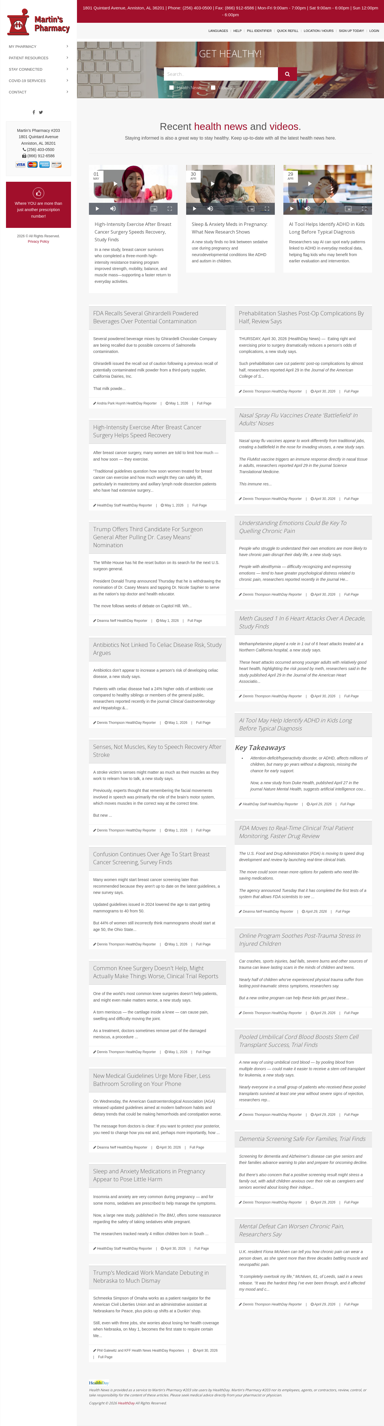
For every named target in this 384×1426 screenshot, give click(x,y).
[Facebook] (33, 112)
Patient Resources (28, 58)
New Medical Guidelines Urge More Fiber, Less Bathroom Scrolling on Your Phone (151, 1080)
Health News (185, 87)
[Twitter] (41, 112)
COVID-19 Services (27, 81)
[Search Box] (221, 74)
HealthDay (126, 1403)
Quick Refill (287, 30)
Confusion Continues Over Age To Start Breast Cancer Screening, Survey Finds (151, 858)
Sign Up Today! (351, 30)
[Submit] (287, 74)
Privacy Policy (38, 242)
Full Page (204, 403)
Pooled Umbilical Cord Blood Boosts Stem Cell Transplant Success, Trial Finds (298, 1041)
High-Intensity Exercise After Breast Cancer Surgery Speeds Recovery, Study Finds (133, 232)
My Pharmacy (22, 46)
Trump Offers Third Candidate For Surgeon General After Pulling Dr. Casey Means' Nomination (148, 537)
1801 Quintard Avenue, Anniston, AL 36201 (123, 7)
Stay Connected (25, 69)
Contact (18, 92)
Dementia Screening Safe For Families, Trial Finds (302, 1139)
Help (237, 30)
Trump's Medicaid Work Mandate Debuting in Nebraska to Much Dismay (151, 1276)
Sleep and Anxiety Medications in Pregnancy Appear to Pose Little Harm (149, 1175)
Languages (218, 30)
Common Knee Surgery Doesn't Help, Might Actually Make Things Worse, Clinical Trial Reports (155, 972)
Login (374, 30)
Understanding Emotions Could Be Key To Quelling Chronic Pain (292, 527)
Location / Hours (319, 30)
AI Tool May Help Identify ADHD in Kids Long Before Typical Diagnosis (295, 724)
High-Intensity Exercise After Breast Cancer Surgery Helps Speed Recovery (147, 431)
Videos (221, 87)
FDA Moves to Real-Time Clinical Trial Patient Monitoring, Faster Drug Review (296, 832)
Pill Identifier (259, 30)
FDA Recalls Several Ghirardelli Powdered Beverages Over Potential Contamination (145, 317)
